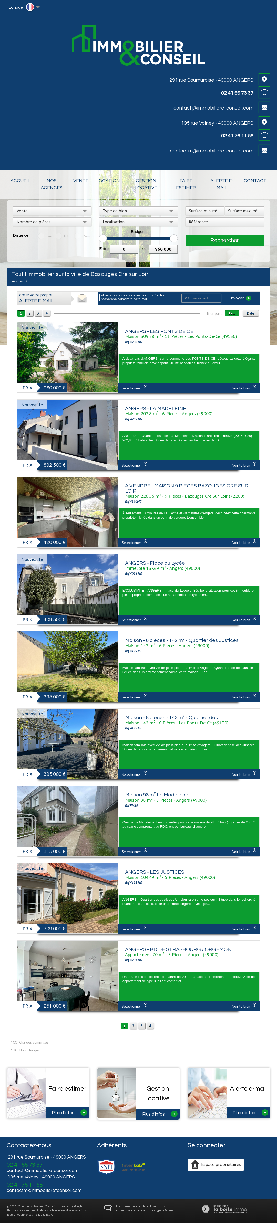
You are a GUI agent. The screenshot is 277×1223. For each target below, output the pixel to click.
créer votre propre (36, 298)
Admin (80, 1210)
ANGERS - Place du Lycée (155, 563)
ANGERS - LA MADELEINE (155, 408)
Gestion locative (146, 184)
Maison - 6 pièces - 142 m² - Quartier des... (173, 717)
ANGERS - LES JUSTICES (154, 872)
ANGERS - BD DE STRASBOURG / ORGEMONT (180, 949)
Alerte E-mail (221, 184)
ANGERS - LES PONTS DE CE (159, 331)
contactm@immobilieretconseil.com (211, 151)
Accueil (20, 180)
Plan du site (14, 1210)
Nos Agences (52, 184)
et (144, 248)
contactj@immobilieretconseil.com (213, 108)
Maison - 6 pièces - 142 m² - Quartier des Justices (182, 640)
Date (250, 313)
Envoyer (240, 298)
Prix (232, 313)
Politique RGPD (44, 1214)
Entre (104, 248)
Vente (80, 180)
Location (108, 180)
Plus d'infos (69, 1112)
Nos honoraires (56, 1210)
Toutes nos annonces (20, 1214)
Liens (70, 1210)
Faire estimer (186, 184)
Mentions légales (34, 1210)
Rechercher (224, 240)
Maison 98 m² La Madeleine (156, 795)
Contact (255, 180)
